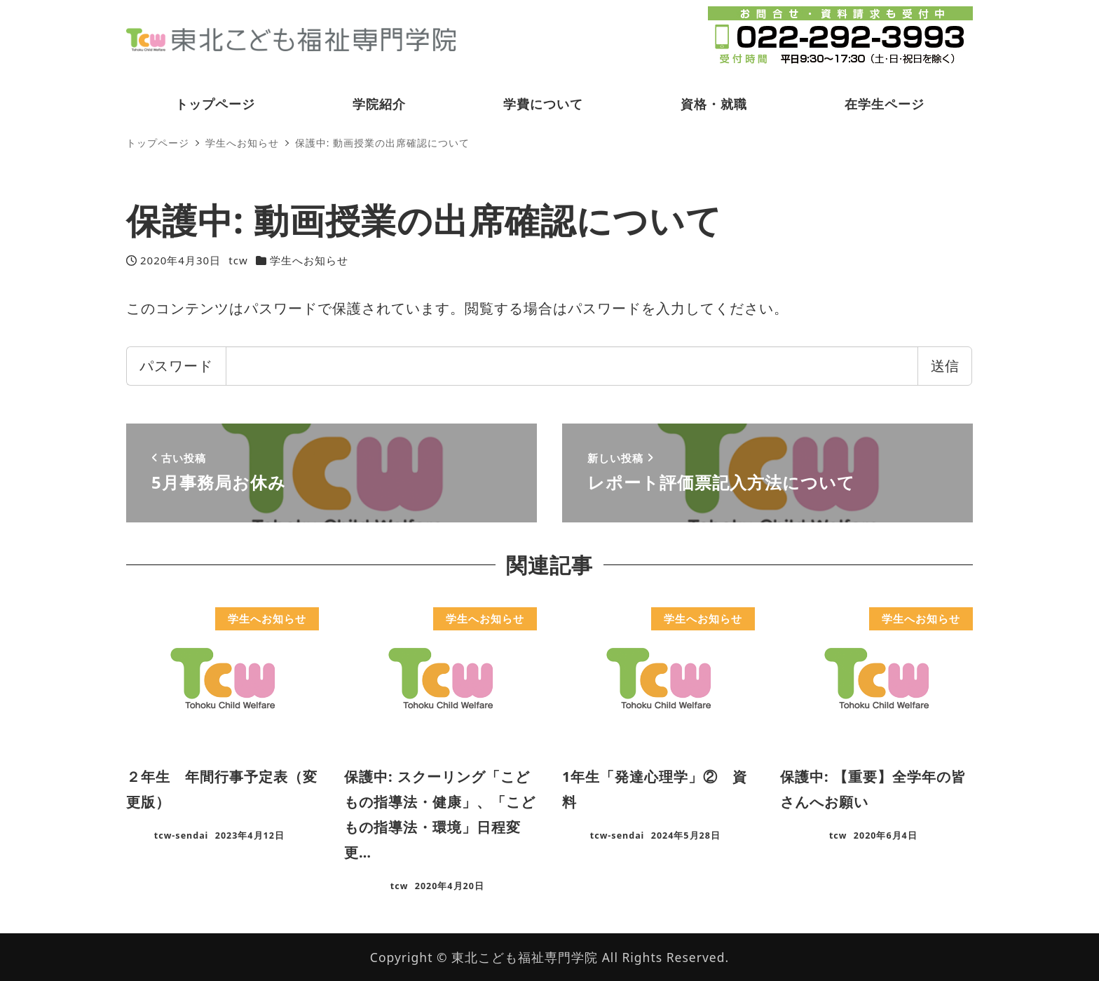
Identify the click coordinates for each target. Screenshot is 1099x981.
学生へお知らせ (309, 260)
